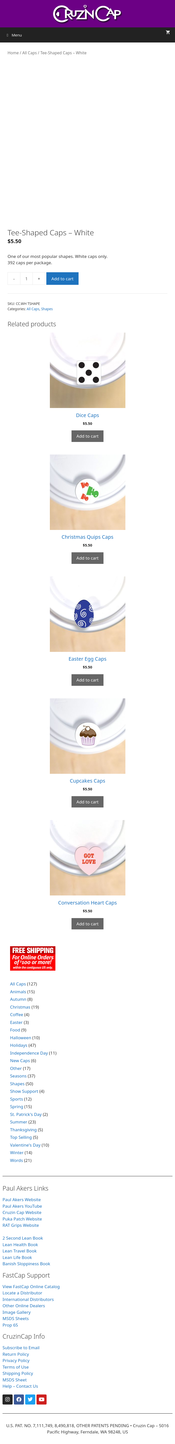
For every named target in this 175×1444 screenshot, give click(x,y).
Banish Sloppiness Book (26, 1264)
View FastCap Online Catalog (31, 1286)
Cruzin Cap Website (22, 1212)
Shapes (47, 308)
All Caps (29, 53)
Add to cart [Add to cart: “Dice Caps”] (88, 436)
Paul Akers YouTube (22, 1206)
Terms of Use (16, 1367)
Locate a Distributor (22, 1293)
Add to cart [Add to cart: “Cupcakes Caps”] (88, 802)
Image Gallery (17, 1312)
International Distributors (28, 1299)
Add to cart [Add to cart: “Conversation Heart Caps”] (88, 924)
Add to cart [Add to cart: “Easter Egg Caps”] (88, 680)
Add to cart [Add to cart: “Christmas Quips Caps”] (88, 558)
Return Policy (16, 1354)
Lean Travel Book (20, 1251)
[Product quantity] (26, 278)
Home (13, 53)
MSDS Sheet (15, 1380)
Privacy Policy (16, 1360)
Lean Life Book (17, 1257)
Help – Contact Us (20, 1386)
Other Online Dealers (24, 1305)
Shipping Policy (18, 1373)
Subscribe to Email (21, 1347)
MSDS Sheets (16, 1318)
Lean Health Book (20, 1244)
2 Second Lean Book (23, 1238)
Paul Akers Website (22, 1199)
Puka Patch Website (22, 1219)
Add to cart (62, 279)
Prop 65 (10, 1325)
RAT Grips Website (21, 1225)
